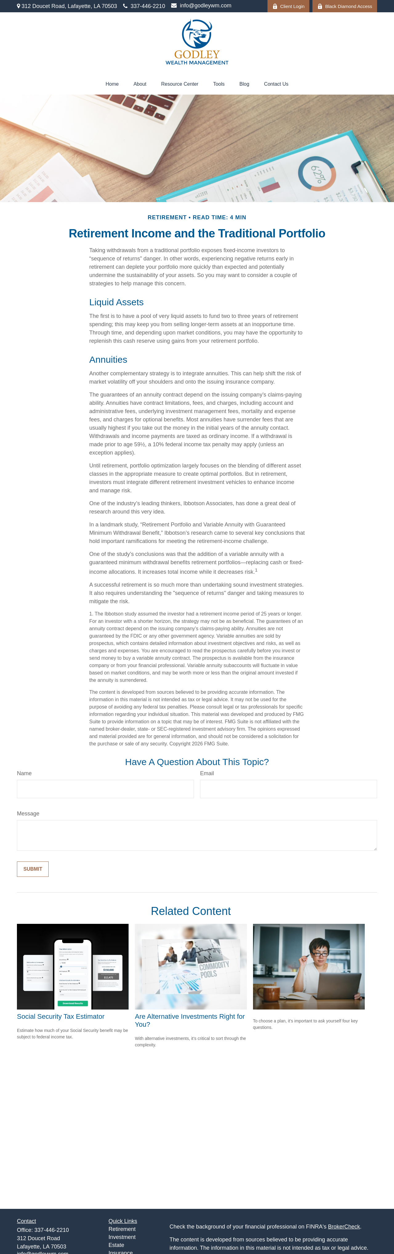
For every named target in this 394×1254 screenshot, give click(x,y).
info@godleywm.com (201, 5)
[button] (112, 84)
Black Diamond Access (344, 6)
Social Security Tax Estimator (60, 1016)
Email (207, 773)
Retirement (122, 1229)
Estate (116, 1245)
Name (24, 773)
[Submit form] (33, 869)
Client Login (288, 6)
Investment (122, 1237)
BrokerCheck (344, 1227)
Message (28, 814)
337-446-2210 (144, 6)
